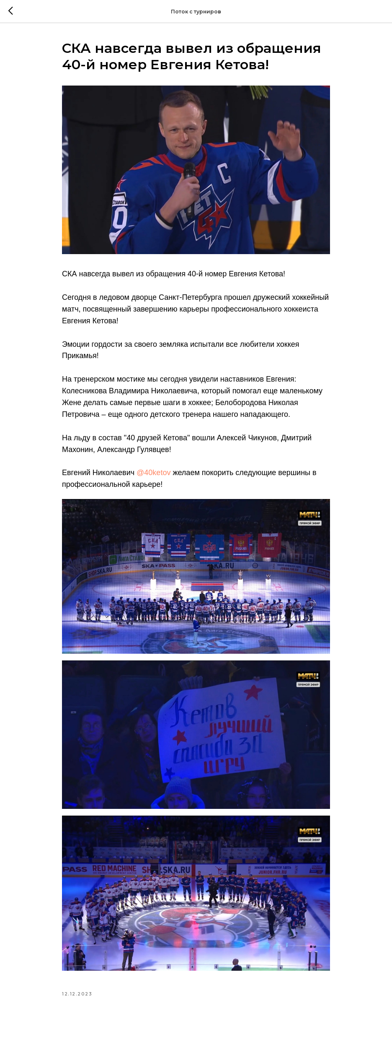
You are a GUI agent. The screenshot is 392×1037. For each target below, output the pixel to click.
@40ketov (153, 472)
